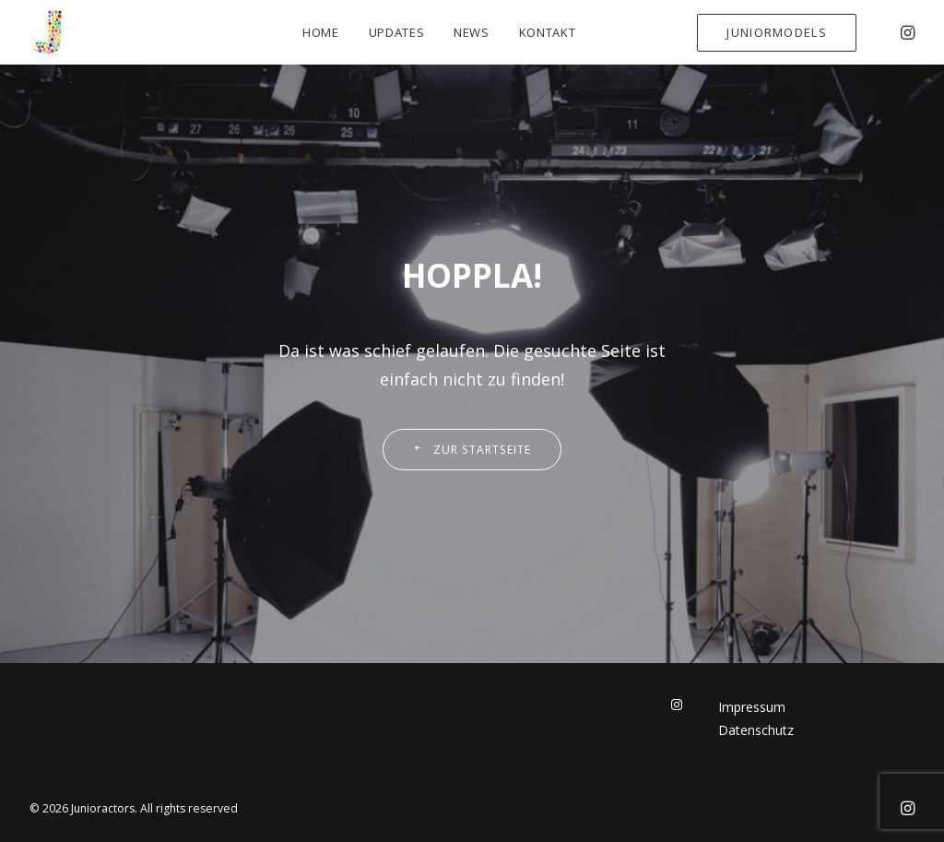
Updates (397, 32)
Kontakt (547, 32)
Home (320, 32)
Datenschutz (756, 730)
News (472, 32)
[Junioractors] (48, 32)
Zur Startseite (471, 449)
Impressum (751, 707)
